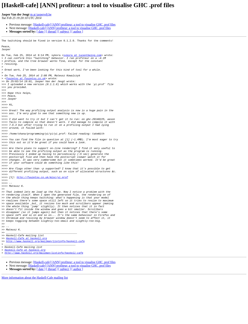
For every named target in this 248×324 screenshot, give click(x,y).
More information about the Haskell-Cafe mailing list (35, 320)
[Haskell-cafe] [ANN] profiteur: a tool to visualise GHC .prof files (74, 24)
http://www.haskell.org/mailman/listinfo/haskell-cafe (45, 282)
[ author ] (77, 31)
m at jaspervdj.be (41, 14)
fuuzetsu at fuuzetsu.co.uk (25, 86)
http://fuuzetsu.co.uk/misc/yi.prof (42, 205)
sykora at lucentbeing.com (82, 58)
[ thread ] (52, 31)
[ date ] (41, 31)
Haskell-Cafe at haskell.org (26, 278)
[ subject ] (64, 31)
